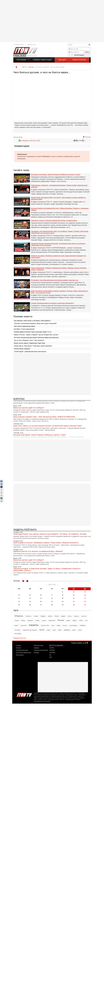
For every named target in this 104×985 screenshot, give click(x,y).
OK (22, 55)
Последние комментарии (23, 652)
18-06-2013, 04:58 (34, 140)
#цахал (44, 620)
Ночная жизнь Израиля (22, 349)
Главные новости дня (42, 60)
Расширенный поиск (22, 650)
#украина (30, 620)
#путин (70, 616)
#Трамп (36, 616)
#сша (23, 620)
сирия (48, 630)
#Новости (28, 616)
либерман (82, 625)
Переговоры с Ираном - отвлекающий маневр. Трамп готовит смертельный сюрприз (59, 186)
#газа (56, 616)
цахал (80, 630)
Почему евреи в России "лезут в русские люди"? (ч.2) (32, 332)
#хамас (37, 620)
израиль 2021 (45, 625)
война (81, 620)
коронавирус (73, 625)
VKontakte (19, 55)
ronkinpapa (24, 140)
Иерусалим (52, 620)
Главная (18, 645)
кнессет (65, 625)
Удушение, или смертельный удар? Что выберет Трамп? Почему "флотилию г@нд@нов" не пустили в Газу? (59, 232)
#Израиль (19, 616)
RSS (25, 55)
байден (74, 620)
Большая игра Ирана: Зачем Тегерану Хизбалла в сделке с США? (55, 174)
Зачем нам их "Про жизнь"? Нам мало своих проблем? (33, 346)
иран (52, 625)
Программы (21, 60)
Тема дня (62, 60)
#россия (83, 616)
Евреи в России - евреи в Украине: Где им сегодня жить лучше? (36, 335)
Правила (36, 647)
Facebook (17, 55)
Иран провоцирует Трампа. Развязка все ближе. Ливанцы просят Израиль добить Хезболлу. (58, 269)
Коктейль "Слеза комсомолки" (24, 329)
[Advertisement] (52, 21)
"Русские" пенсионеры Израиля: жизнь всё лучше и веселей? (35, 323)
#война (50, 616)
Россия (61, 620)
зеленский (23, 625)
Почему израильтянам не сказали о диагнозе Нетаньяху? (52, 303)
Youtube (14, 55)
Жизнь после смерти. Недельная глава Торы (29, 343)
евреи (16, 625)
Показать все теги (19, 638)
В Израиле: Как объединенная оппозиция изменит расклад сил (54, 280)
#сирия (17, 620)
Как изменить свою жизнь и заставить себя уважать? (32, 320)
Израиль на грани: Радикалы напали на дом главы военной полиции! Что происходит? (58, 256)
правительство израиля (30, 630)
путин (41, 630)
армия (68, 620)
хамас (74, 630)
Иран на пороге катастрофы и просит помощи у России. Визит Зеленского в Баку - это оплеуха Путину (59, 292)
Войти (87, 52)
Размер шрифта (76, 643)
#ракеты (76, 616)
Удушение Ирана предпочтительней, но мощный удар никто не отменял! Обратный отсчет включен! (58, 244)
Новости (18, 647)
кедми (58, 625)
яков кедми (18, 633)
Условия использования (41, 650)
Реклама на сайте (19, 44)
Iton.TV (24, 694)
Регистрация (79, 55)
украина (67, 630)
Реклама (36, 652)
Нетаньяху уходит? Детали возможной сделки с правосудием (54, 220)
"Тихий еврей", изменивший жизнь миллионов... (30, 351)
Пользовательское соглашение (42, 701)
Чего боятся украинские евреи (24, 326)
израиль (34, 625)
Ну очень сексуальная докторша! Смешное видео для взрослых (36, 337)
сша (54, 630)
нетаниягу (17, 630)
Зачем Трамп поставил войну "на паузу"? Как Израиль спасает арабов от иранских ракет (58, 198)
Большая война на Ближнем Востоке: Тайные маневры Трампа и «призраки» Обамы (60, 209)
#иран (63, 616)
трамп (60, 630)
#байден (43, 616)
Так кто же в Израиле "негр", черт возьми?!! (29, 340)
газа (86, 620)
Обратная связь (31, 44)
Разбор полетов (79, 60)
